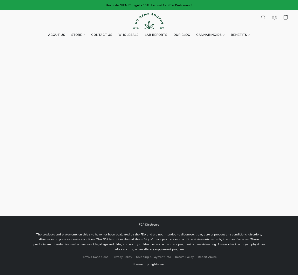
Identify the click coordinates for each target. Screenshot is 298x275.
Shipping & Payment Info (153, 257)
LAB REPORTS (156, 35)
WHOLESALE (128, 35)
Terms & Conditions (94, 257)
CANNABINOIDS (210, 35)
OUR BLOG (181, 35)
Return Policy (184, 257)
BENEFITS (240, 35)
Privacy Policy (122, 257)
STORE (78, 35)
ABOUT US (56, 35)
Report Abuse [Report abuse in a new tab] (207, 257)
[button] (149, 21)
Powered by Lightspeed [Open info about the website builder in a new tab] (149, 264)
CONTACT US (101, 35)
